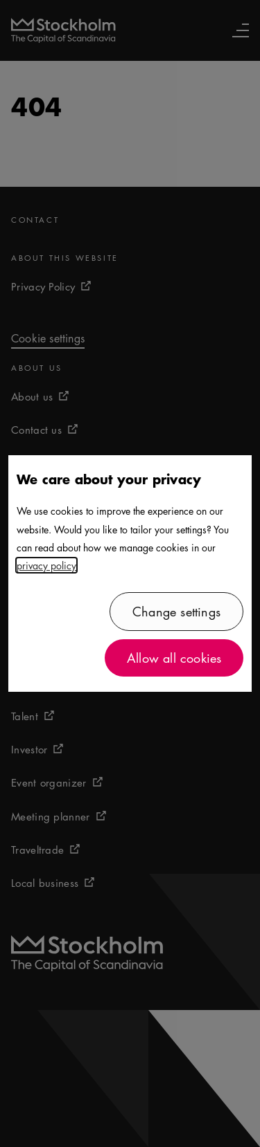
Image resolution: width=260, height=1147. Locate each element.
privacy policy (46, 565)
